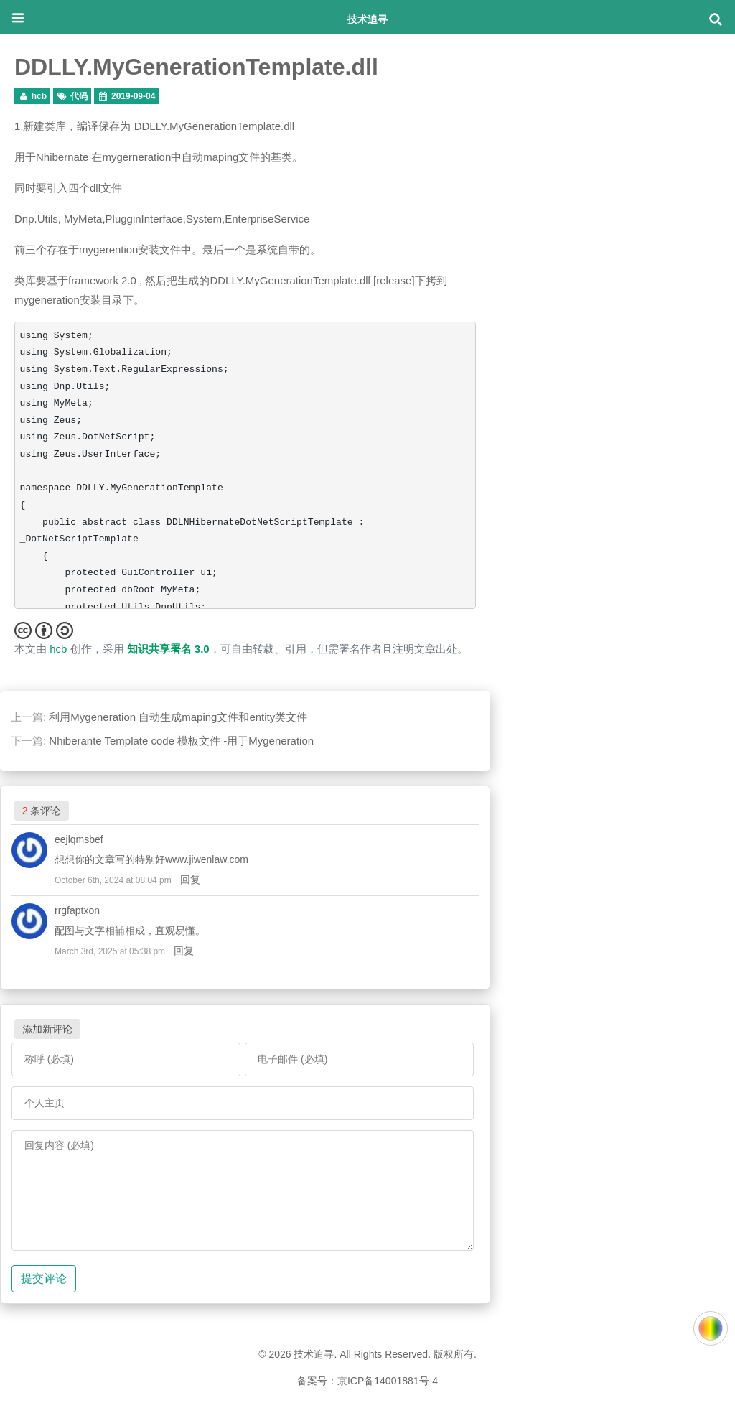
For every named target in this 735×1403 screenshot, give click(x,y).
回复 (190, 879)
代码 (79, 96)
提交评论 (44, 1278)
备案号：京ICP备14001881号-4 (367, 1380)
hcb (39, 96)
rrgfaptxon (77, 910)
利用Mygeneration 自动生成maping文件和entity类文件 (178, 717)
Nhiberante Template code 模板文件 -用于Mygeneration (181, 741)
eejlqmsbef (79, 839)
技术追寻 (367, 19)
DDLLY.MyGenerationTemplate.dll (196, 67)
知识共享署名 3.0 (168, 649)
